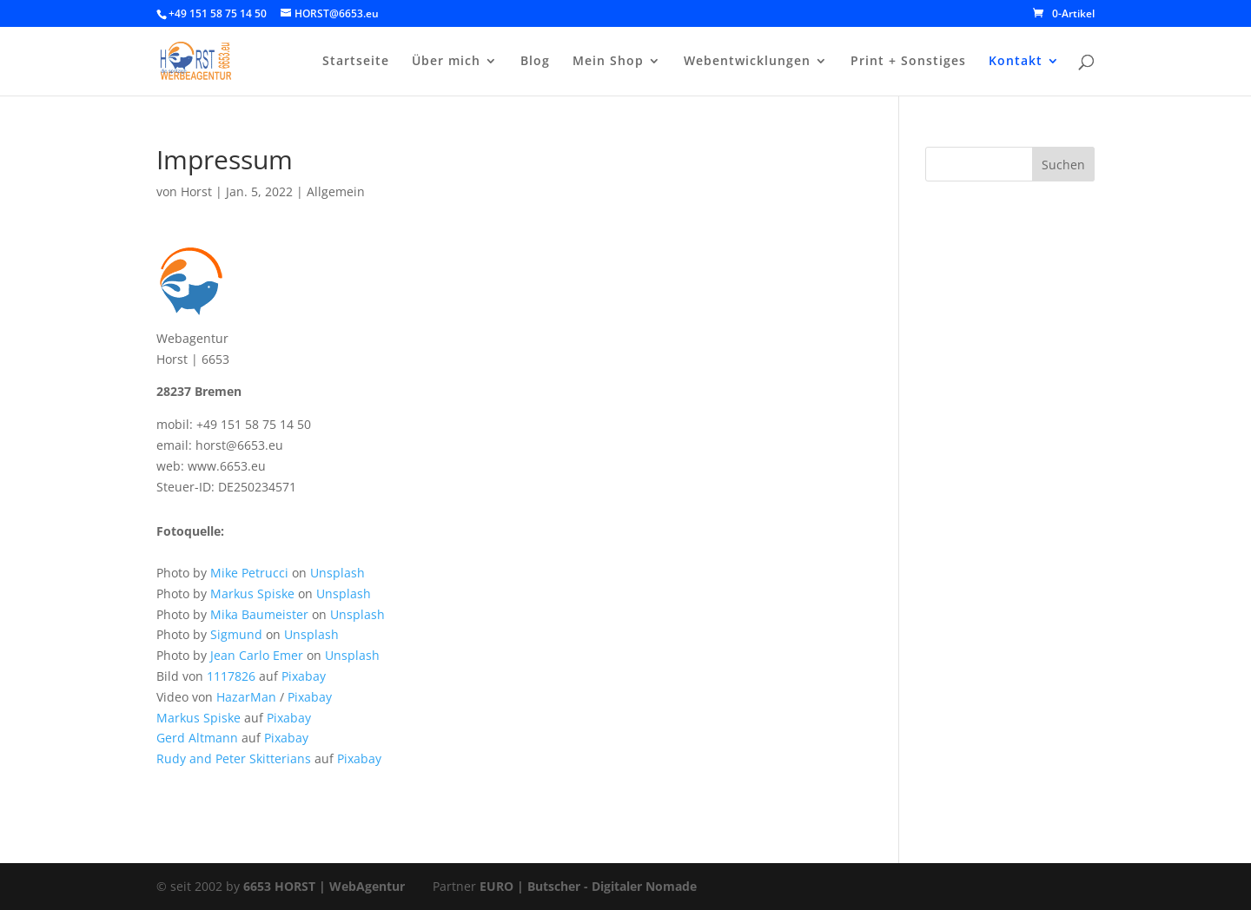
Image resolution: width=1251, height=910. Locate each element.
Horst (196, 191)
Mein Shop (608, 62)
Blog (535, 62)
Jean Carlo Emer (256, 655)
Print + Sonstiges (908, 62)
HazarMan (246, 697)
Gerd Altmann (197, 737)
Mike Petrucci (249, 572)
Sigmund (236, 634)
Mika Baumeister (259, 614)
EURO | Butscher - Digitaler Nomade (588, 886)
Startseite (355, 62)
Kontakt (1015, 62)
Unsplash (337, 572)
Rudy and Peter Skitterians (233, 758)
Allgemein (336, 191)
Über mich (446, 62)
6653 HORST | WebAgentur (324, 886)
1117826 (231, 676)
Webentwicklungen (747, 62)
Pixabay (303, 676)
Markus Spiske (252, 593)
